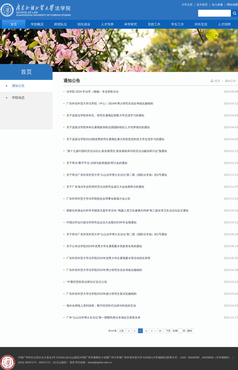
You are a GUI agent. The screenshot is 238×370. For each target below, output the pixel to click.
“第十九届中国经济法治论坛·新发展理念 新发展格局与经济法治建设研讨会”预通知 (116, 151)
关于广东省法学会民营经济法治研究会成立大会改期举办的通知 (105, 186)
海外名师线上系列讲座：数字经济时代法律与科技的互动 (101, 305)
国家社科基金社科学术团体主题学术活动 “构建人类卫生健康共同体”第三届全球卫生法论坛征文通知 (127, 210)
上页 (121, 330)
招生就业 (84, 24)
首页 (14, 24)
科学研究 (130, 24)
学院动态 (18, 97)
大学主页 (187, 4)
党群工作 (154, 24)
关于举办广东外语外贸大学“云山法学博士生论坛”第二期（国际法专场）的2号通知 (116, 174)
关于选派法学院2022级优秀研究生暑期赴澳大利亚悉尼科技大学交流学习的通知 (115, 139)
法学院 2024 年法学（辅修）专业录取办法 (92, 91)
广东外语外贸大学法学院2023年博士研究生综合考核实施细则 (104, 270)
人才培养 (107, 24)
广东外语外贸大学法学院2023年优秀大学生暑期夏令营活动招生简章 (108, 258)
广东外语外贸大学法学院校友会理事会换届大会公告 (98, 198)
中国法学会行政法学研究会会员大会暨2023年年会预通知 (101, 222)
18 (160, 330)
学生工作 (177, 24)
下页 (168, 330)
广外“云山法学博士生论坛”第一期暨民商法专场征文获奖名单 (103, 317)
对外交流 (201, 24)
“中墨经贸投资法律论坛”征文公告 (86, 281)
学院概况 (37, 24)
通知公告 (18, 85)
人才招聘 (224, 24)
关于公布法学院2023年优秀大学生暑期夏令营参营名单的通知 (104, 246)
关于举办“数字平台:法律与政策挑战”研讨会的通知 (96, 162)
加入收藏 (217, 4)
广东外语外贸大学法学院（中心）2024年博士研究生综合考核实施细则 (109, 103)
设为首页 (202, 4)
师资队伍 (60, 24)
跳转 (189, 330)
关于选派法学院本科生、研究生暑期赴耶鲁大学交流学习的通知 (105, 115)
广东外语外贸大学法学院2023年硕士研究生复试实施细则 (101, 293)
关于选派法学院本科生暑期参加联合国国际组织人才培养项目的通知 (108, 127)
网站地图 (232, 4)
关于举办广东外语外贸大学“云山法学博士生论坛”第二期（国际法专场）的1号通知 (116, 234)
